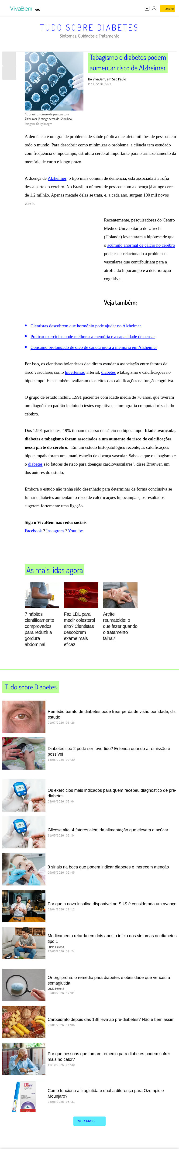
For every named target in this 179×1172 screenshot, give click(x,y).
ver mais (89, 1126)
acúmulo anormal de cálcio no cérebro (141, 249)
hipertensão (75, 376)
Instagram (55, 535)
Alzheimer (57, 182)
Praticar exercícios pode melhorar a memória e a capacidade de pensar (93, 341)
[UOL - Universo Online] (37, 9)
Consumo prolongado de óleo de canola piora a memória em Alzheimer (94, 351)
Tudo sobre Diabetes (89, 27)
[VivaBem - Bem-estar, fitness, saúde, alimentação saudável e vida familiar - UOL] (22, 9)
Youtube (75, 535)
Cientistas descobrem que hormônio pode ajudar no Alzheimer (86, 330)
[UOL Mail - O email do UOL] (147, 8)
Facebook (33, 535)
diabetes (108, 376)
